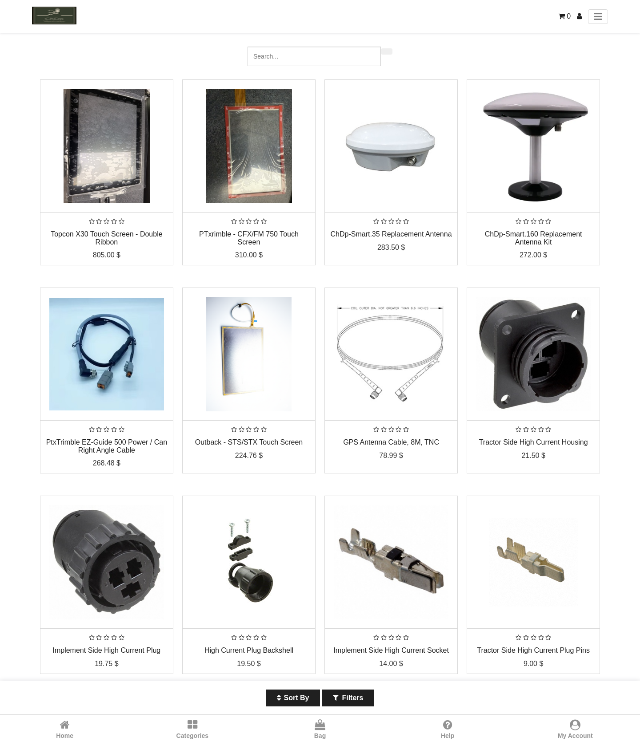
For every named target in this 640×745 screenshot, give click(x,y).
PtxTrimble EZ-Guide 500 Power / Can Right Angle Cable (106, 446)
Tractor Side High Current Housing (533, 442)
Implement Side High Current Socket (391, 650)
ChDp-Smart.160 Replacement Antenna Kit (533, 238)
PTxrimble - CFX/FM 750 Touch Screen (249, 238)
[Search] (386, 51)
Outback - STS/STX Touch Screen (249, 442)
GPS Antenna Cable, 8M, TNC (391, 442)
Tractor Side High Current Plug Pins (533, 650)
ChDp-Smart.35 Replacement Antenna (391, 234)
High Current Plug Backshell (248, 650)
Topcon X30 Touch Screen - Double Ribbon (106, 238)
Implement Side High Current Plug (106, 650)
